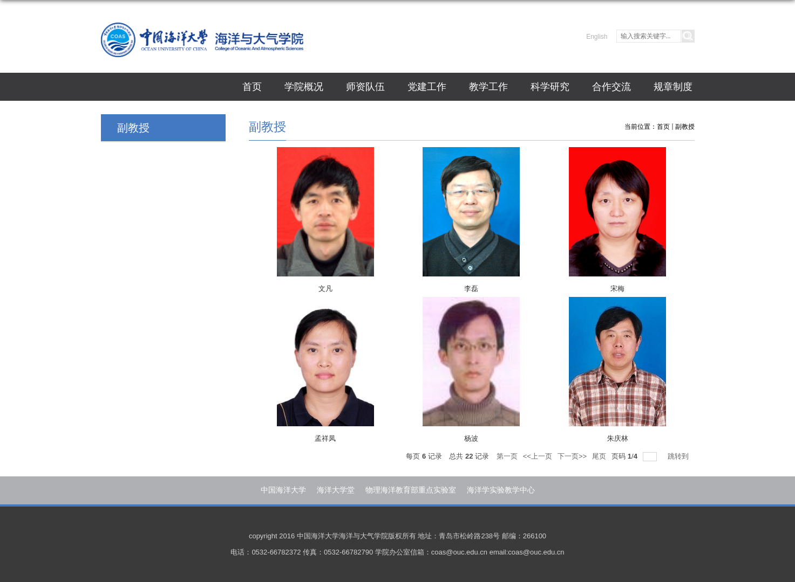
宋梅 (617, 289)
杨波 (471, 438)
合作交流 (611, 86)
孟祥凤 (325, 438)
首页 (252, 86)
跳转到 (679, 456)
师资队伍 (365, 86)
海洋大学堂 (336, 490)
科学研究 (550, 86)
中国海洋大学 (283, 490)
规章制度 (673, 86)
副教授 (685, 126)
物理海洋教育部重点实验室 (410, 490)
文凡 (325, 289)
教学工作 (488, 86)
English (596, 36)
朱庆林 (617, 438)
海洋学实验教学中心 (501, 490)
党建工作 (426, 86)
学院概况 (303, 86)
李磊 (471, 289)
